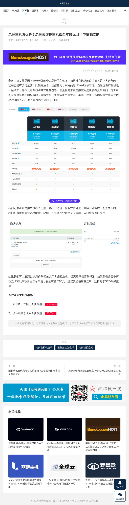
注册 (64, 23)
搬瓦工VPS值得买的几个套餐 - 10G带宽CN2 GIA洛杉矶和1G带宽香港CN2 (103, 435)
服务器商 (111, 10)
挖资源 (64, 10)
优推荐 (15, 10)
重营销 (54, 10)
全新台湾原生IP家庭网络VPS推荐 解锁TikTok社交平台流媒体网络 (26, 471)
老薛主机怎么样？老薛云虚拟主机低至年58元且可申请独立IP (82, 323)
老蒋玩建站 (64, 3)
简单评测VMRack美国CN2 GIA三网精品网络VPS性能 (26, 433)
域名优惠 (87, 10)
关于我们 (82, 500)
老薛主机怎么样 (65, 347)
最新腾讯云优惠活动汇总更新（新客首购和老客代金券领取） (34, 372)
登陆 (64, 19)
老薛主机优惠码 (44, 347)
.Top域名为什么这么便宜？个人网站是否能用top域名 (94, 372)
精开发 (45, 10)
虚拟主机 (75, 10)
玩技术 (35, 10)
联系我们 (93, 500)
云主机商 (99, 10)
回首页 (6, 10)
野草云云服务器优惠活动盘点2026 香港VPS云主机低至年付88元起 (103, 471)
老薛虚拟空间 (86, 347)
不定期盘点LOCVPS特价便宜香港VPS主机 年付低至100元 (64, 470)
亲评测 (25, 10)
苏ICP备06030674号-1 (65, 500)
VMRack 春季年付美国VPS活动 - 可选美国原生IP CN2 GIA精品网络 (64, 435)
